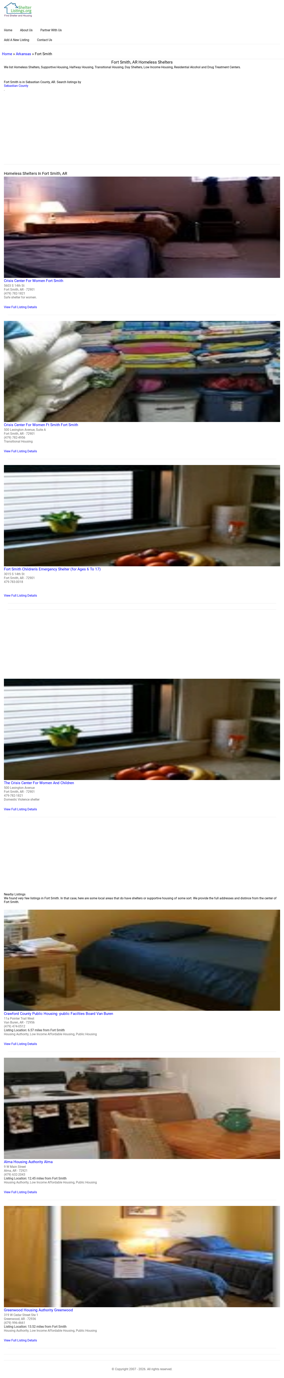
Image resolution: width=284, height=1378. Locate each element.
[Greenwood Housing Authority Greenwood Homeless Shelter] (142, 1274)
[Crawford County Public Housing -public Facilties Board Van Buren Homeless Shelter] (142, 978)
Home (7, 54)
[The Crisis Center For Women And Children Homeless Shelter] (142, 745)
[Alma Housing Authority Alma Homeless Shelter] (142, 1126)
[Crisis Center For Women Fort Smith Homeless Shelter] (142, 243)
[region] (142, 132)
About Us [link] (26, 30)
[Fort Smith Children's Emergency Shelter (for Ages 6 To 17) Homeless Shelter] (142, 531)
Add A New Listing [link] (16, 40)
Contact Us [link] (44, 40)
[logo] (18, 9)
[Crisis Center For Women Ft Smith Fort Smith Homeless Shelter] (142, 387)
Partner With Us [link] (51, 30)
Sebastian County (16, 86)
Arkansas (23, 54)
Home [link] (8, 30)
